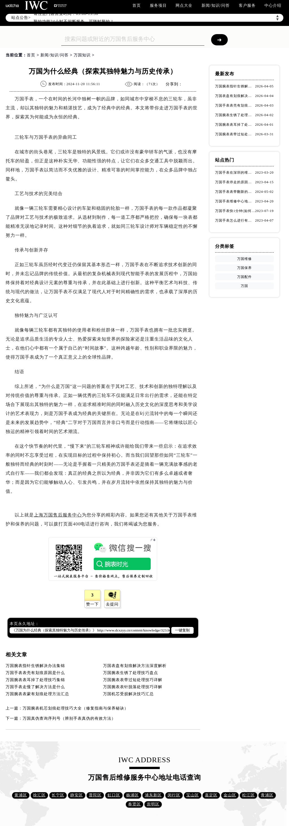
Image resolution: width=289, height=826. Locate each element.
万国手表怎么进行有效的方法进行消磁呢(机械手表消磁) (235, 220)
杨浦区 (132, 795)
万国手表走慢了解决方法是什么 (35, 687)
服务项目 (158, 5)
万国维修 (244, 259)
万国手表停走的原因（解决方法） (235, 182)
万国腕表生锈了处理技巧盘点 (130, 673)
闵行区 (174, 795)
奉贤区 (134, 804)
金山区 (230, 795)
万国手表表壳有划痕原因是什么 (35, 673)
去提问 (112, 604)
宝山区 (192, 795)
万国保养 (244, 268)
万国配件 (244, 277)
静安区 (76, 795)
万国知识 (82, 55)
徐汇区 (39, 795)
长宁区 (58, 795)
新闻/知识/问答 (216, 5)
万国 (244, 286)
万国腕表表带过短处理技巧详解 (132, 680)
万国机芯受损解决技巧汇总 (128, 694)
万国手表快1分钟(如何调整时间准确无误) (235, 211)
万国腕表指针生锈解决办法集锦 (35, 666)
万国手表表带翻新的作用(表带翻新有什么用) (235, 192)
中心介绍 (272, 5)
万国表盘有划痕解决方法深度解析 (135, 666)
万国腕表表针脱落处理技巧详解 (132, 687)
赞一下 (92, 604)
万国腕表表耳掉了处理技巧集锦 (35, 680)
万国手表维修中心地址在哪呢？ (235, 201)
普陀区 (95, 795)
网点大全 (184, 5)
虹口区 (114, 795)
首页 (136, 5)
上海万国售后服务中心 (58, 515)
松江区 (248, 795)
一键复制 (182, 630)
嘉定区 (211, 795)
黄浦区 (20, 795)
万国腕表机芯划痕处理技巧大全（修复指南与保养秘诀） (75, 708)
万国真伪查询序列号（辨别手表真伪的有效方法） (69, 718)
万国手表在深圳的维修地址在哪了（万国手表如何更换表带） (235, 173)
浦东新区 (153, 795)
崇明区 (153, 804)
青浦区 (267, 795)
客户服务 (247, 5)
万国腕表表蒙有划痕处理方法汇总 (37, 694)
